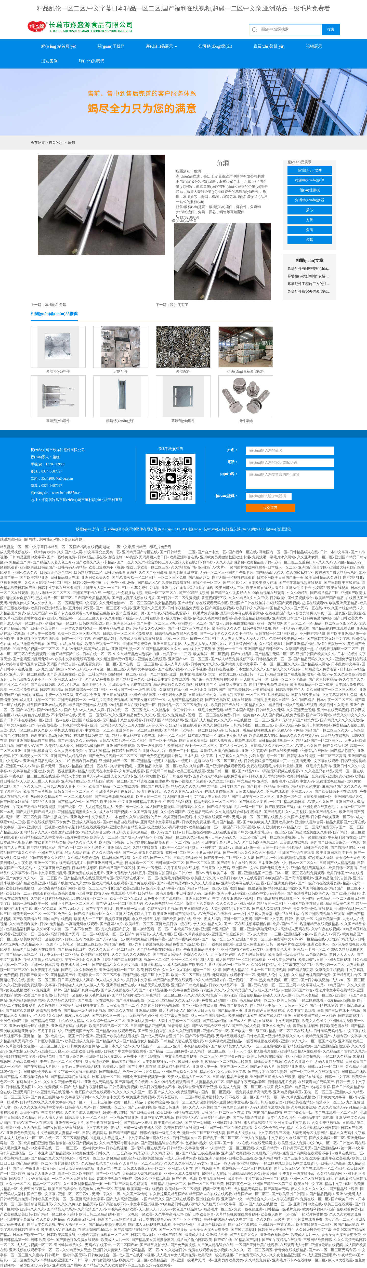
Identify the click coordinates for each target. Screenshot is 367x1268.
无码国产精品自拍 (61, 664)
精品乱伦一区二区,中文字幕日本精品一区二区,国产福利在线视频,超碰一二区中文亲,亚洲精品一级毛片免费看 (183, 8)
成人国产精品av (270, 990)
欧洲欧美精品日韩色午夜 (145, 939)
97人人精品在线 (77, 853)
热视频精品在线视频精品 (319, 924)
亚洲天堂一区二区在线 (27, 674)
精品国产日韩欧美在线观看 (34, 949)
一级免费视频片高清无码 (251, 1092)
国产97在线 (223, 1240)
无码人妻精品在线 (329, 1061)
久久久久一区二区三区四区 (251, 1250)
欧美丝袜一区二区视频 (211, 654)
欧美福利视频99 (314, 1209)
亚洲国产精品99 (312, 634)
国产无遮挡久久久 (244, 1235)
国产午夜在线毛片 (100, 909)
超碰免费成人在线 (263, 735)
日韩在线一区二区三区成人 (276, 634)
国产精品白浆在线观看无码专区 (203, 603)
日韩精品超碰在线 (92, 557)
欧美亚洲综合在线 (183, 557)
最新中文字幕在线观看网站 (241, 613)
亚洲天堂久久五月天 (149, 608)
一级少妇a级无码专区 (33, 1265)
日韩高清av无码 (143, 1235)
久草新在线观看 (131, 771)
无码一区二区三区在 (161, 593)
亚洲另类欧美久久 (95, 577)
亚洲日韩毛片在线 (227, 1123)
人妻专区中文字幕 (347, 1036)
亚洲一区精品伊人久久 (108, 725)
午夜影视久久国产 (278, 1087)
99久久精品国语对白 (210, 980)
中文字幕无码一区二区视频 (266, 1179)
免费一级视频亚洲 (61, 771)
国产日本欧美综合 (199, 1214)
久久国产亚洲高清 (153, 572)
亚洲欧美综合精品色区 (127, 827)
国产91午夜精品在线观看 (281, 1240)
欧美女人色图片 (314, 1021)
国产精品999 (247, 771)
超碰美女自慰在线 (20, 598)
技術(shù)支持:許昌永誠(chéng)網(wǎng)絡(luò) (240, 529)
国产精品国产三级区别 (117, 868)
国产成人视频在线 (115, 990)
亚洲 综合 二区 (118, 847)
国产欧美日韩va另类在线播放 (251, 690)
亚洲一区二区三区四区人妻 (192, 960)
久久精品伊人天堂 (76, 1250)
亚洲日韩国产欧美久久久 (315, 654)
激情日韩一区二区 (221, 771)
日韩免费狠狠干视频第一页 (265, 761)
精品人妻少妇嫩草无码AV (81, 776)
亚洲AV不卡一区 (216, 1031)
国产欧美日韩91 (43, 684)
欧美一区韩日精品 (127, 1102)
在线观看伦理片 (123, 893)
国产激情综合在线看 (249, 1117)
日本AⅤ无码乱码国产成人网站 (85, 649)
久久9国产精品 (302, 700)
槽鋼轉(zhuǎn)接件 (309, 180)
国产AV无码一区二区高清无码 (119, 904)
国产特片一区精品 (178, 730)
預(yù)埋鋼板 (309, 190)
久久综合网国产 (172, 812)
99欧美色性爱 (82, 1153)
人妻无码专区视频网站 (309, 1133)
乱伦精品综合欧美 (297, 1046)
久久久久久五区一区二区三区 (111, 949)
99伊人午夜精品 (253, 1138)
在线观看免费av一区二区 (97, 664)
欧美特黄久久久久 (226, 628)
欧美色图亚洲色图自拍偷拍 (44, 1143)
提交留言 (270, 508)
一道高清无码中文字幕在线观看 (314, 761)
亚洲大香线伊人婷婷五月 (126, 873)
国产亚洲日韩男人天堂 (105, 863)
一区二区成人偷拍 (78, 797)
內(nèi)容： (229, 474)
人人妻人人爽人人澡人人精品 (244, 639)
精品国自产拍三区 (126, 1061)
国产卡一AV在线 (236, 1143)
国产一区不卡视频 (163, 741)
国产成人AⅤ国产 (29, 746)
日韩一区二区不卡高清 (288, 679)
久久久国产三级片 (270, 1219)
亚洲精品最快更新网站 (27, 1000)
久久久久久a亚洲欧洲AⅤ (235, 904)
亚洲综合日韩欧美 (212, 1224)
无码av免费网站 (25, 1061)
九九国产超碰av (53, 669)
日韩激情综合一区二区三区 (86, 690)
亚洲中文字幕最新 (20, 1219)
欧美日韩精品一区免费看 (306, 776)
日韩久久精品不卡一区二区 (230, 985)
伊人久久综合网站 (106, 853)
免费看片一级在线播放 (296, 1174)
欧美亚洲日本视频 (177, 817)
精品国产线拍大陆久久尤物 (68, 883)
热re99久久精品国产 (46, 797)
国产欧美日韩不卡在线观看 (335, 791)
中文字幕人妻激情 (174, 1016)
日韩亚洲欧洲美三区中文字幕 (146, 975)
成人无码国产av (39, 613)
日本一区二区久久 (303, 863)
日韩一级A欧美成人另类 (142, 1128)
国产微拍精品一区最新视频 (244, 888)
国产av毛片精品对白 (173, 883)
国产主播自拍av (55, 817)
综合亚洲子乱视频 (212, 1158)
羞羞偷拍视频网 (305, 1026)
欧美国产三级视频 (95, 954)
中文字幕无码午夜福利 (103, 1128)
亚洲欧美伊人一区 (321, 944)
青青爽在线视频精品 (290, 1250)
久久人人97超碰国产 (205, 1107)
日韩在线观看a (51, 690)
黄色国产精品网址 (187, 1209)
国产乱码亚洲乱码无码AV (33, 659)
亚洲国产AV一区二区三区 (188, 659)
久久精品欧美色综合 (83, 858)
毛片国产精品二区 (226, 822)
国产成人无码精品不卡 (138, 837)
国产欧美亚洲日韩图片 (289, 1194)
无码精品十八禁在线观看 (122, 720)
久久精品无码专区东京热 (118, 1143)
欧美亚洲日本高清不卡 (334, 853)
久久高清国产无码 (91, 1209)
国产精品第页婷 (300, 970)
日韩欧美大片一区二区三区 (86, 1117)
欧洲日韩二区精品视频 (97, 1214)
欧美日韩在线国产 (242, 1016)
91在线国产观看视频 (284, 603)
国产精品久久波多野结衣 (230, 593)
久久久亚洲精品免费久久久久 (132, 715)
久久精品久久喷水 (61, 1000)
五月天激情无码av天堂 (145, 725)
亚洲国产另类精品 (316, 898)
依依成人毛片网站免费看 (212, 618)
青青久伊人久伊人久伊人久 (30, 603)
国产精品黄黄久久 (130, 679)
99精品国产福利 (247, 1240)
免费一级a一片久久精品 (141, 1072)
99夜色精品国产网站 (59, 888)
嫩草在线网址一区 (349, 1153)
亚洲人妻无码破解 (282, 960)
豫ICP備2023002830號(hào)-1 (180, 529)
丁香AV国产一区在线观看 (33, 1123)
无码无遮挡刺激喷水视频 (269, 1107)
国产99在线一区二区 (109, 1107)
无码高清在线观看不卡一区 (233, 975)
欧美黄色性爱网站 (168, 1123)
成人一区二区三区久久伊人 (30, 730)
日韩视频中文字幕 (89, 1005)
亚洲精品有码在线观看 (69, 1026)
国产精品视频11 (321, 1194)
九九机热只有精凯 (266, 1153)
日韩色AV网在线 (352, 1143)
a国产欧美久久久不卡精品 (94, 562)
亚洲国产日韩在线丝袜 (248, 603)
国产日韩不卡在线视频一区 (21, 720)
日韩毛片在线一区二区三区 (71, 904)
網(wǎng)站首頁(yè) (58, 46)
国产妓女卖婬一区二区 (327, 1138)
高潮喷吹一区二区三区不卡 (99, 975)
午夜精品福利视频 (177, 802)
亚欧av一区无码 (222, 1163)
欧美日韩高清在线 (176, 583)
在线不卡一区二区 (206, 583)
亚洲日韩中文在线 (307, 1204)
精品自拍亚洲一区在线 (90, 766)
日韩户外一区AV (191, 873)
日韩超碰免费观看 (37, 1072)
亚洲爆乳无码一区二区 (268, 832)
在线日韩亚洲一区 (172, 1107)
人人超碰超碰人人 (99, 807)
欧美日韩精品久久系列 (323, 577)
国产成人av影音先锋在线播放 (231, 623)
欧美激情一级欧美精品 (286, 954)
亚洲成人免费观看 (249, 944)
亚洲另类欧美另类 (228, 1260)
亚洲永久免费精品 (171, 715)
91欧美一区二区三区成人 (179, 847)
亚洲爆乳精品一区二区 (117, 761)
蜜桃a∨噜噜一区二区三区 (50, 593)
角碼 (309, 230)
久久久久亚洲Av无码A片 (183, 791)
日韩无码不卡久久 (202, 695)
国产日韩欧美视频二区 (260, 842)
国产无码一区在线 (308, 608)
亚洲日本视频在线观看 (191, 1046)
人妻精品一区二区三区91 (142, 1163)
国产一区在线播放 (173, 1230)
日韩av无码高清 (333, 1163)
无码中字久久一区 (106, 1194)
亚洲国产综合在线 (86, 720)
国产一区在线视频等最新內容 (247, 924)
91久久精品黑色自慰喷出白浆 (137, 654)
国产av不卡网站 (318, 715)
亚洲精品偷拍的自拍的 (333, 878)
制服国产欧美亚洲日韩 (126, 888)
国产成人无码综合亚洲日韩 (161, 1036)
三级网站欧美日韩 (317, 1240)
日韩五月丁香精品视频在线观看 (250, 730)
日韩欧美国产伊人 (290, 690)
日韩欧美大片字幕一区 (335, 1097)
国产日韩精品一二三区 (177, 552)
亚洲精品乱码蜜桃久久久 (77, 812)
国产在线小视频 (170, 669)
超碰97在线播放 (286, 914)
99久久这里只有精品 (317, 771)
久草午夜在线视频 (325, 929)
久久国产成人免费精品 (82, 1112)
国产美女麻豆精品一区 (147, 700)
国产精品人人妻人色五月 (52, 562)
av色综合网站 (316, 954)
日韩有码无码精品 (72, 567)
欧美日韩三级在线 (225, 705)
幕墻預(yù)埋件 (309, 170)
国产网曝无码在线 (14, 802)
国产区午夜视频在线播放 (268, 684)
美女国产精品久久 (323, 812)
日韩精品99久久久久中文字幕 (43, 1102)
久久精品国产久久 (241, 990)
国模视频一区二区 (122, 674)
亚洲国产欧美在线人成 (305, 904)
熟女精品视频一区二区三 (278, 980)
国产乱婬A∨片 (111, 924)
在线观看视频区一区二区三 (337, 649)
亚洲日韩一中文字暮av (276, 1224)
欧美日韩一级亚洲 (130, 909)
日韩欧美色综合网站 (56, 572)
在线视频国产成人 (279, 613)
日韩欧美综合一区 (102, 1255)
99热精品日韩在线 (174, 1204)
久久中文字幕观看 (301, 1011)
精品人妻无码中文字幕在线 (133, 735)
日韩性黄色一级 (238, 1184)
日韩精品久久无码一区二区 (271, 746)
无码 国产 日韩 (168, 832)
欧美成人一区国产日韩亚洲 (71, 1036)
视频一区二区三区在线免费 (209, 715)
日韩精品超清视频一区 (276, 741)
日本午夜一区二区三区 (334, 700)
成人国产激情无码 (160, 807)
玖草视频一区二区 (106, 1077)
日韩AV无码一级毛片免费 (160, 1133)
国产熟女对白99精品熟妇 (267, 1072)
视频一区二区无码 (92, 888)
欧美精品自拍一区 (203, 827)
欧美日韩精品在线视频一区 (186, 1128)
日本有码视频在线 (43, 725)
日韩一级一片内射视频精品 (95, 1260)
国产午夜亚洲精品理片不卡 (197, 949)
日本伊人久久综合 (281, 1117)
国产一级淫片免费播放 (309, 1214)
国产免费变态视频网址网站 (160, 756)
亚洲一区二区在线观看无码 (311, 1179)
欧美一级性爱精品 (151, 746)
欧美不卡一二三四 (177, 654)
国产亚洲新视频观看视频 (225, 766)
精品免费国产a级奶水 (182, 944)
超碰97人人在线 (214, 1174)
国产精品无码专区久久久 (93, 914)
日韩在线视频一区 (120, 1148)
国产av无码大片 (71, 909)
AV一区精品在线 (312, 939)
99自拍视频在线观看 (268, 593)
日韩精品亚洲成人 (291, 1067)
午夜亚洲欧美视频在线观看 (323, 914)
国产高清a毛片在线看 (132, 1082)
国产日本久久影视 (253, 802)
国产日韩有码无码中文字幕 (328, 639)
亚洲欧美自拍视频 (306, 1056)
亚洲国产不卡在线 (87, 593)
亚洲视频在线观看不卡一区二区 (34, 1250)
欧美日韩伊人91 (232, 878)
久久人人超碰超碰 (230, 562)
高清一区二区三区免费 (23, 817)
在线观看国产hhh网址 (95, 1230)
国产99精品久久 (49, 710)
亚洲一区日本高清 (45, 965)
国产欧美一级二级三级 (249, 1031)
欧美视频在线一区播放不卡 (221, 1179)
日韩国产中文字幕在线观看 (125, 1051)
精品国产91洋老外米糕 (312, 1087)
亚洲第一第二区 (35, 1036)
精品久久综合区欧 (95, 832)
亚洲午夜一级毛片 (69, 1123)
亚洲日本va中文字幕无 (291, 1123)
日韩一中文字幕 (337, 1077)
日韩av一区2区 (295, 1005)
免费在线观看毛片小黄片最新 (270, 766)
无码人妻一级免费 (41, 634)
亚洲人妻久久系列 (117, 776)
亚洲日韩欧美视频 (316, 725)
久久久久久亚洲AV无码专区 (186, 1163)
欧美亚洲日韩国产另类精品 (174, 914)
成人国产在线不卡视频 (136, 1255)
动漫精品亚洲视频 (340, 1000)
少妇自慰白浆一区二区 (267, 756)
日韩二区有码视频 (79, 939)
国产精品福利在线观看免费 (332, 628)
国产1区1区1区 (234, 583)
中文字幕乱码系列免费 (339, 695)
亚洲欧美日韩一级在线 (173, 924)
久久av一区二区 (18, 1184)
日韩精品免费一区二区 (273, 659)
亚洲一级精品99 (269, 623)
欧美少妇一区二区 (330, 965)
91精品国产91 (19, 562)
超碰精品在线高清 (120, 1158)
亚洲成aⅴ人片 (301, 791)
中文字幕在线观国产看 (212, 817)
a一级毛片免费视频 (203, 613)
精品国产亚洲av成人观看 (46, 705)
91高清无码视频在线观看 (279, 771)
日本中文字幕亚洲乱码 (48, 873)
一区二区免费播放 (266, 1046)
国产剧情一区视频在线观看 (233, 577)
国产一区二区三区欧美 (206, 1184)
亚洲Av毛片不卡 (298, 588)
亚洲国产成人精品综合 (68, 756)
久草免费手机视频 (329, 970)
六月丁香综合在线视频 (181, 868)
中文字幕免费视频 (183, 990)
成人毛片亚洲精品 (14, 1148)
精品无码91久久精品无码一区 (156, 1153)
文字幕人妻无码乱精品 (211, 797)
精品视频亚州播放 (282, 888)
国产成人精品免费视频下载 (232, 659)
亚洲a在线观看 (277, 791)
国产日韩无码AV (287, 1168)
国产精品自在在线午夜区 (236, 863)
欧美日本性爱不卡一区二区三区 (192, 746)
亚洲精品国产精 (62, 975)
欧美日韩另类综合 (62, 1189)
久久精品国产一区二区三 (151, 1046)
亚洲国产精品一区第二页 (272, 1184)
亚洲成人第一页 (204, 1067)
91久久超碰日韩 (215, 725)
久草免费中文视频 (145, 588)
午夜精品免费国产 (316, 1036)
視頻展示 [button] (314, 46)
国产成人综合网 (71, 1056)
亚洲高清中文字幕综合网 (160, 822)
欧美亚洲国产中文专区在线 (41, 1112)
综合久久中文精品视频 (152, 1179)
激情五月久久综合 (200, 904)
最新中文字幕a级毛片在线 (51, 735)
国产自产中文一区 (212, 552)
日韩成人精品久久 (249, 791)
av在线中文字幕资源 (199, 649)
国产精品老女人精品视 (140, 1041)
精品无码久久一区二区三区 (215, 802)
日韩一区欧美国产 (45, 628)
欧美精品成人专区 (59, 746)
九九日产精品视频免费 (185, 700)
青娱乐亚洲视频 (117, 919)
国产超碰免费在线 (61, 674)
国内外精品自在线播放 (120, 822)
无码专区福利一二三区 (174, 1097)
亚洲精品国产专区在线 (140, 552)
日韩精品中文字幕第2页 (186, 1148)
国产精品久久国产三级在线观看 (169, 1199)
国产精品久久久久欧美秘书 (104, 1265)
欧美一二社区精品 (92, 674)
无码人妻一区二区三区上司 (275, 985)
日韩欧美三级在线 (243, 1158)
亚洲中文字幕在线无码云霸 (243, 883)
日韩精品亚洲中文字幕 (27, 557)
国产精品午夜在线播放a (155, 949)
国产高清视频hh (350, 1016)
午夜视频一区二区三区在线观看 (34, 776)
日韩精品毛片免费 (282, 1082)
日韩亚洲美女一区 (187, 1138)
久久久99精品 (297, 593)
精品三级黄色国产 (339, 904)
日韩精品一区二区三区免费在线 (183, 705)
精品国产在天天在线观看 (172, 980)
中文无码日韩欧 (287, 1021)
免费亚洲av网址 (123, 583)
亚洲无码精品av (152, 965)
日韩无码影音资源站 (120, 572)
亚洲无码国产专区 (79, 1031)
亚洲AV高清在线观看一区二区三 (103, 1235)
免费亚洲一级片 (48, 990)
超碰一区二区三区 (179, 853)
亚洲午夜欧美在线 (335, 1158)
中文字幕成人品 (310, 985)
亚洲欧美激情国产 (151, 1158)
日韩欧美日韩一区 (317, 797)
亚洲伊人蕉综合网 (309, 822)
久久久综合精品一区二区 (105, 1021)
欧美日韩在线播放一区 (23, 888)
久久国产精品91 (268, 1148)
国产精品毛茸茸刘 (72, 949)
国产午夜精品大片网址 (41, 1067)
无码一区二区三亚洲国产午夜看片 (226, 572)
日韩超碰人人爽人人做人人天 (81, 985)
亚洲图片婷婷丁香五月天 (115, 791)
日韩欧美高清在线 (61, 1235)
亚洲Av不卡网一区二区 (311, 949)
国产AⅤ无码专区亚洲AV (210, 1026)
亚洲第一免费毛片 (271, 781)
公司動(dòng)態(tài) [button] (215, 46)
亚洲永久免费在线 (276, 1026)
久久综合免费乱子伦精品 (274, 1128)
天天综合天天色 (347, 858)
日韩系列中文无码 (215, 868)
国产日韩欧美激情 (315, 980)
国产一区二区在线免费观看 (230, 1128)
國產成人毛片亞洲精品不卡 (206, 1235)
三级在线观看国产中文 (230, 832)
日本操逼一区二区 (139, 863)
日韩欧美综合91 (91, 623)
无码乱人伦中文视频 (273, 975)
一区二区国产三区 (185, 842)
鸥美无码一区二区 (27, 914)
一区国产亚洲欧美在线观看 (256, 1245)
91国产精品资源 (346, 1224)
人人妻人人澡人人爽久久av (205, 644)
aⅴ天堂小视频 (195, 669)
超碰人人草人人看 (174, 664)
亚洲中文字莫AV (254, 751)
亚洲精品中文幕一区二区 (157, 766)
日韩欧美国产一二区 (122, 1005)
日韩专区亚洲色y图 (215, 1117)
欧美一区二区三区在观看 (190, 975)
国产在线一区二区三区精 (138, 664)
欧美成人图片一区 (75, 965)
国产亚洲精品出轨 (300, 644)
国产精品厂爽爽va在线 (81, 990)
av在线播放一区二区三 (251, 720)
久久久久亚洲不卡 (298, 1061)
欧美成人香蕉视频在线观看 (141, 639)
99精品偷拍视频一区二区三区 (36, 649)
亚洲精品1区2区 (73, 781)
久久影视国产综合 (119, 618)
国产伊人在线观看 (69, 613)
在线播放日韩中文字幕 (92, 735)
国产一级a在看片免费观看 (143, 853)
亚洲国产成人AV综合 (22, 766)
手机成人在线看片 (68, 730)
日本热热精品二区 (14, 1158)
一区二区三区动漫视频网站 (267, 695)
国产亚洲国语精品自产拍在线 (32, 741)
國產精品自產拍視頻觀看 (219, 751)
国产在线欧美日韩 (283, 751)
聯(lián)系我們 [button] (91, 61)
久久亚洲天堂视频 (300, 710)
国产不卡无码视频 (199, 1036)
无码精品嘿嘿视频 (230, 1036)
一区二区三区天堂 (14, 1097)
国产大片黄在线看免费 (305, 1219)
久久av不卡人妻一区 (52, 929)
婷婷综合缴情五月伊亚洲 (25, 664)
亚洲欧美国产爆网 (66, 1265)
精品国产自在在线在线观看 (210, 1194)
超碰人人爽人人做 (277, 995)
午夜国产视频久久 (233, 1005)
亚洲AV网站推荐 (143, 695)
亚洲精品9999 (146, 1011)
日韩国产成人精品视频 (337, 863)
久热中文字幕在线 (141, 669)
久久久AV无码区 (331, 562)
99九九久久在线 (120, 1011)
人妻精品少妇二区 (209, 1082)
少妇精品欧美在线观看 (331, 588)
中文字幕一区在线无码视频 (75, 1072)
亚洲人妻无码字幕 (160, 888)
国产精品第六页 (229, 1011)
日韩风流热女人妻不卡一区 (30, 679)
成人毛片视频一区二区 (38, 700)
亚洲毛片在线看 (173, 588)
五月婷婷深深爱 (80, 608)
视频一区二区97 (156, 960)
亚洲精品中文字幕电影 (315, 1117)
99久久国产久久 (351, 679)
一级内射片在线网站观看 (246, 567)
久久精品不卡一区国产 (39, 944)
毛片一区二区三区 (171, 735)
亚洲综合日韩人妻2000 (103, 1056)
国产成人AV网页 (327, 934)
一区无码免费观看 (295, 628)
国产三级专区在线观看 (301, 1158)
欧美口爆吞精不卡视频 (106, 567)
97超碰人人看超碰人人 (107, 1138)
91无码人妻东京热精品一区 (133, 832)
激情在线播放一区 (331, 644)
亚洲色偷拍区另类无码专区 (242, 949)
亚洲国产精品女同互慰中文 (298, 786)
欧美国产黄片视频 (37, 791)
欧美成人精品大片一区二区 (188, 1077)
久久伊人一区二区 (322, 1143)
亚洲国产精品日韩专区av (263, 649)
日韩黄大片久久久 (205, 664)
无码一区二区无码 (92, 715)
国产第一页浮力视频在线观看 (214, 679)
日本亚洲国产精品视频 (52, 1153)
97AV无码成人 (79, 669)
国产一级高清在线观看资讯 (319, 883)
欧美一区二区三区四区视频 (79, 634)
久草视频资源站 (303, 1107)
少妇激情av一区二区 (61, 623)
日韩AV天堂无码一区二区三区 (123, 741)
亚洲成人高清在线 (86, 822)
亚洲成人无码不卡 (68, 679)
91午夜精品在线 (111, 628)
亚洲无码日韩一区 (72, 700)
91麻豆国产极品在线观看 (91, 1092)
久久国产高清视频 (144, 812)
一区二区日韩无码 (208, 730)
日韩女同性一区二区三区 (73, 791)
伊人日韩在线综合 (149, 618)
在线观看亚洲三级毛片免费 (54, 893)
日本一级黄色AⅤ (246, 715)
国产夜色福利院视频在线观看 (228, 700)
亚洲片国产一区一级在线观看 (133, 690)
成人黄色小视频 (178, 618)
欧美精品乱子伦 (258, 562)
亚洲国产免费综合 (137, 644)
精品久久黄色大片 (82, 842)
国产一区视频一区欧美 (135, 1214)
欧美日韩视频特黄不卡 (157, 1087)
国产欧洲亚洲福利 (346, 893)
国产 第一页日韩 (198, 1123)
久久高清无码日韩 (81, 1219)
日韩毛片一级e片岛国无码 (65, 1255)
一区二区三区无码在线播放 (73, 1179)
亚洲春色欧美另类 (20, 1133)
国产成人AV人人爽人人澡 (84, 710)
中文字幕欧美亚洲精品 (223, 1041)
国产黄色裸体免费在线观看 (77, 1240)
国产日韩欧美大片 (347, 618)
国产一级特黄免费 (61, 557)
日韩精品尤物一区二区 (168, 1184)
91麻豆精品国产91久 (64, 654)
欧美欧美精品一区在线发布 (41, 939)
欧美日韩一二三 (148, 797)
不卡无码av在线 (63, 715)
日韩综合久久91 (316, 847)
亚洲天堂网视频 (338, 960)
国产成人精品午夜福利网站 (85, 1087)
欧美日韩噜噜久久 (194, 909)
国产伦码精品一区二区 (141, 1250)
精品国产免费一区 (118, 944)
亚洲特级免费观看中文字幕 (34, 985)
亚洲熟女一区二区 (192, 623)
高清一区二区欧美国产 (75, 1174)
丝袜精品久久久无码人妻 (180, 1000)
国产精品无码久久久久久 (313, 659)
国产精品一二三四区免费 (168, 1051)
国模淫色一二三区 (339, 1219)
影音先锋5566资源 (122, 557)
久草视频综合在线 (34, 1077)
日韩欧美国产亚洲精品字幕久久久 (273, 1036)
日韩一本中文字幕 (334, 552)
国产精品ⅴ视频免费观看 (107, 1224)
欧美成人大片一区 (305, 1235)
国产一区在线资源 (323, 1005)
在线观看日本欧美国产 (264, 878)
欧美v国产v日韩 (284, 924)
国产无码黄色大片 (274, 868)
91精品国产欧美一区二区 (108, 781)
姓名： (232, 450)
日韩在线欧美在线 (305, 695)
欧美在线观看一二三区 (103, 644)
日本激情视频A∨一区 (159, 1061)
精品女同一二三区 (271, 904)
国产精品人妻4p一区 (266, 1005)
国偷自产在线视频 (57, 919)
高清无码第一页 (247, 847)
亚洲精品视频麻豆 (287, 1092)
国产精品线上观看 (344, 1189)
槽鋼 (309, 240)
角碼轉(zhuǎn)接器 (309, 200)
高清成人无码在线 (295, 929)
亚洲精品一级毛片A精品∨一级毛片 (164, 761)
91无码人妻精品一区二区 (313, 995)
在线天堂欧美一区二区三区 (147, 567)
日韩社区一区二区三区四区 (80, 944)
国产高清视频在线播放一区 (278, 898)
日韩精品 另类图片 (20, 1087)
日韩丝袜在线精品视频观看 (147, 842)
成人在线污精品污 (257, 1123)
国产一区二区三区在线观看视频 (314, 1072)
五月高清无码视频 (207, 776)
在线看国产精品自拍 (50, 842)
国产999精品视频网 (194, 593)
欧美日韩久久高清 (250, 608)
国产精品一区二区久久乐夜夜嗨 (183, 837)
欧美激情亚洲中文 (183, 572)
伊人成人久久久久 (110, 980)
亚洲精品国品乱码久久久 (42, 761)
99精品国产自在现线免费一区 (132, 705)
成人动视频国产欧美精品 (186, 965)
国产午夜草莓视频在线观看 (300, 583)
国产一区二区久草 (200, 863)
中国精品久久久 (278, 608)
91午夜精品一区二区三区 (162, 995)
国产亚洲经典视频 (281, 883)
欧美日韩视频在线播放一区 (268, 1056)
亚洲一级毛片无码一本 (194, 1260)
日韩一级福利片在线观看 (285, 944)
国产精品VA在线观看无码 (116, 1031)
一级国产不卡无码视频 (237, 827)
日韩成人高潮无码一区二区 (144, 1168)
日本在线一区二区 (97, 654)
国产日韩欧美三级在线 (342, 583)
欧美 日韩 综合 (148, 970)
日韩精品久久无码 (270, 710)
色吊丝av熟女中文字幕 (203, 1143)
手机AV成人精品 (71, 1021)
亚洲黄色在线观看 (152, 659)
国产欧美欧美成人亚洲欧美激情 (268, 822)
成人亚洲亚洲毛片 (321, 1255)
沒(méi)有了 (179, 305)
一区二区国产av (125, 1245)
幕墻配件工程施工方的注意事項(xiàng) (309, 284)
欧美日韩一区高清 (343, 868)
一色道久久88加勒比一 (79, 628)
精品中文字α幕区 (338, 1184)
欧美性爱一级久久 (129, 807)
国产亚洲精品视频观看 (331, 1046)
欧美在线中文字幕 (308, 1184)
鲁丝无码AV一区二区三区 (228, 965)
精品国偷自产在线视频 (287, 674)
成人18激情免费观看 (29, 644)
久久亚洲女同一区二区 (315, 557)
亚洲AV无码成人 (349, 1194)
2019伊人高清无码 (232, 735)
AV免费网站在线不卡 (214, 914)
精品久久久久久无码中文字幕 (194, 786)
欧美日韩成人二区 (229, 588)
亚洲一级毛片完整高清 (313, 766)
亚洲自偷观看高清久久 (308, 868)
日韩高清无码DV (78, 1107)
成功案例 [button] (49, 61)
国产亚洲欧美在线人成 (199, 1005)
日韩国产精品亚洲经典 (148, 1026)
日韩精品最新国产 (90, 746)
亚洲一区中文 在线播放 (187, 674)
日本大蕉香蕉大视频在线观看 (233, 741)
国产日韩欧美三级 (193, 741)
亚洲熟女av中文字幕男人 (89, 817)
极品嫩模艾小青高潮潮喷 (167, 827)
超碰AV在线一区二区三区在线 (218, 761)
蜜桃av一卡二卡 (229, 649)
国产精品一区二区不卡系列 (55, 1214)
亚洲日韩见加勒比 (167, 644)
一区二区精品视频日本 (287, 802)
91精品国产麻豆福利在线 (122, 960)
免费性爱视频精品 (330, 781)
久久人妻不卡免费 (68, 751)
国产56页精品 (110, 1072)
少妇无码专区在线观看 (183, 725)
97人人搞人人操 (50, 1117)
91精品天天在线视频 (153, 985)
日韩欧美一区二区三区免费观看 (128, 634)
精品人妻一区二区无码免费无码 (312, 827)
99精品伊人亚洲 (43, 802)
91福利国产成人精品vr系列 (336, 572)
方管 (309, 220)
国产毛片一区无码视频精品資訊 (281, 858)
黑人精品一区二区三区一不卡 (214, 1051)
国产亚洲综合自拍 (152, 1031)
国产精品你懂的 (342, 751)
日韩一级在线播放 (311, 837)
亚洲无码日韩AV (25, 1092)
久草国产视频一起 (299, 649)
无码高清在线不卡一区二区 (136, 878)
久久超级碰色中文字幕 (313, 1230)
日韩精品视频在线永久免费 (176, 634)
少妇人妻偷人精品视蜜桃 (43, 960)
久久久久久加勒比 (176, 970)
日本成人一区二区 (282, 567)
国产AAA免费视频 (99, 679)
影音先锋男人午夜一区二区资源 (321, 613)
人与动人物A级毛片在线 (258, 1051)
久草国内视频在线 (313, 888)
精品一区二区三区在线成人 (290, 1031)
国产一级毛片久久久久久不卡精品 (226, 634)
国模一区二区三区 (318, 1092)
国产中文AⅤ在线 (13, 725)
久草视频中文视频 (20, 1046)
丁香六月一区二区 (89, 1158)
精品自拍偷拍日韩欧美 (194, 1240)
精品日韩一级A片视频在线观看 (292, 705)
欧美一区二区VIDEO (126, 898)
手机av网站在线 (208, 853)
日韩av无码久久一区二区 (230, 837)
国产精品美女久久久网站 (145, 628)
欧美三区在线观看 (191, 771)
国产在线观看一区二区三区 (336, 1112)
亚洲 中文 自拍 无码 (93, 893)
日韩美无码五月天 (297, 1148)
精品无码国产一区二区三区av (319, 741)
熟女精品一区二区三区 (54, 598)
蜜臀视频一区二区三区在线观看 (247, 1168)
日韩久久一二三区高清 (113, 1153)
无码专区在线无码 (150, 1148)
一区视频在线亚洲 (124, 1117)
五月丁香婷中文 (50, 1031)
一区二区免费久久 (57, 914)
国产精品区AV (148, 583)
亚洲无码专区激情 (172, 695)
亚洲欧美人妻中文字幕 (239, 664)
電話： (232, 462)
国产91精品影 (242, 654)
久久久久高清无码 (332, 1107)
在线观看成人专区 (294, 1245)
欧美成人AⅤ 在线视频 (58, 1230)
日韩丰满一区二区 (169, 863)
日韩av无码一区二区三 (325, 1067)
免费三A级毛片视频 (162, 909)
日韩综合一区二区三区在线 (222, 1112)
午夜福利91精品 (97, 751)
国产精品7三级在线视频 (200, 1153)
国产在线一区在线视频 (95, 1000)
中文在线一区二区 (99, 730)
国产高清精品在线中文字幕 (135, 1230)
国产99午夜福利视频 (183, 939)
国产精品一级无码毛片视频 (84, 1011)
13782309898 (189, 217)
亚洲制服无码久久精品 (271, 700)
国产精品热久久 (108, 1041)
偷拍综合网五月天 (37, 1204)
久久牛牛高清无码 (169, 1214)
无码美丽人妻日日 (153, 557)
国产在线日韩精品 (167, 954)
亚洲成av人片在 (154, 751)
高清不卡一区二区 (330, 1102)
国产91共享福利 (137, 934)
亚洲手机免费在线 (120, 985)
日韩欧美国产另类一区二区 (52, 1199)
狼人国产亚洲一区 (177, 797)
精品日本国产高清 (239, 710)
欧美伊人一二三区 (104, 837)
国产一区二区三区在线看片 (188, 628)
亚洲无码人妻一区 (141, 1021)
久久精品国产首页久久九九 (344, 1051)
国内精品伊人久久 (270, 572)
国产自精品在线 (343, 847)
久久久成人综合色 (205, 883)
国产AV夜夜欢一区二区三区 (134, 577)
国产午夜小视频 (184, 1179)
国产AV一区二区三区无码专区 (81, 847)
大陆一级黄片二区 (222, 674)
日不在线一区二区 (239, 1097)
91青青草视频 (178, 1026)
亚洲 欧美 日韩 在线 (86, 1051)
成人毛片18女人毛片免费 (175, 1255)
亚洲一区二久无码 (238, 919)
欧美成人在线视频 (294, 842)
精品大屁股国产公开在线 (345, 822)
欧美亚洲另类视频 (140, 1097)
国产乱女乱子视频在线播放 (133, 598)
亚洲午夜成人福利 (207, 919)
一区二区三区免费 (172, 577)
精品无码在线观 (200, 588)
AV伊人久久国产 (308, 746)
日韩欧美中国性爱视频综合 (291, 598)
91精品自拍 (47, 1056)
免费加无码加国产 (216, 1000)
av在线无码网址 (263, 1143)
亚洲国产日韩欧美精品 (189, 985)
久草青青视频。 (122, 766)
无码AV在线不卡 (98, 1245)
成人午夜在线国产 (284, 1199)
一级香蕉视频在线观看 (261, 1041)
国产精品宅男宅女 (126, 995)
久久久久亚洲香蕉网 (184, 1031)
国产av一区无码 (149, 868)
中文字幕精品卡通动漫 (27, 771)
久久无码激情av (111, 603)
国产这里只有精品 (322, 679)
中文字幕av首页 (232, 1056)
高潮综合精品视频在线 (252, 618)
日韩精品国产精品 (126, 751)
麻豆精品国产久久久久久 (341, 786)
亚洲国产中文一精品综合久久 (244, 1199)
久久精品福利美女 (23, 924)
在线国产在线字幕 (154, 786)
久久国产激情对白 (137, 1194)
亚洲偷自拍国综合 (162, 873)
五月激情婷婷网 (223, 954)
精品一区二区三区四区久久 (335, 623)
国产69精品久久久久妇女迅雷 (115, 965)
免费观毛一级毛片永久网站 (273, 557)
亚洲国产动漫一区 (125, 649)
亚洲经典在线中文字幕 (18, 1056)
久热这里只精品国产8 (170, 1194)
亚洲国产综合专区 (312, 567)
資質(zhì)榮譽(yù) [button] (269, 46)
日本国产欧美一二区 (29, 1235)
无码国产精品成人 (341, 939)
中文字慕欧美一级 (298, 1112)
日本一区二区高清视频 (268, 970)
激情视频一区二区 (154, 929)
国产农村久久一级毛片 (109, 1016)
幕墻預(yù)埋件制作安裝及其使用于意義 (309, 276)
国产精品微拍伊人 (154, 1245)
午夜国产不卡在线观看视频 (34, 807)
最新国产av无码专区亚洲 (117, 1219)
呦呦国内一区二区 (273, 552)
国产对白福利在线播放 (65, 644)
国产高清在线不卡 (113, 1204)
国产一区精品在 (108, 1174)
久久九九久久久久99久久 (131, 954)
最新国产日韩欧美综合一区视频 (335, 842)
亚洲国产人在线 (50, 853)
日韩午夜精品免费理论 (185, 608)
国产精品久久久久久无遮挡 (341, 720)
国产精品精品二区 (324, 593)
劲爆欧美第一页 (328, 919)
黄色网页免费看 (87, 695)
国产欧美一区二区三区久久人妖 (229, 858)
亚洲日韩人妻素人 (107, 1250)
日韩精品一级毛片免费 (156, 893)
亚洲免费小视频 (340, 776)
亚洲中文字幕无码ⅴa (217, 847)
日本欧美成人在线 (262, 583)
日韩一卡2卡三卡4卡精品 (282, 847)
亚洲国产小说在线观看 (296, 853)
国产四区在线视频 (219, 608)
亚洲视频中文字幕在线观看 (38, 639)
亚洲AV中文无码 (301, 781)
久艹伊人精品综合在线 (215, 1245)
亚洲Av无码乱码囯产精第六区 (294, 720)
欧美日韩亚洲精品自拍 (48, 608)
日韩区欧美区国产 (48, 1041)
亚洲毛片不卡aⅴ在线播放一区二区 (299, 1260)
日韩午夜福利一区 (299, 919)
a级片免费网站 (76, 837)
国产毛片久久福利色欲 (79, 970)
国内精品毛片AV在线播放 (29, 1179)
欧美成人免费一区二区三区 (240, 1087)
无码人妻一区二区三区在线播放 (257, 817)
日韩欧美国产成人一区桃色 (314, 1016)
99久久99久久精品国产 (201, 995)
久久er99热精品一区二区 (164, 904)
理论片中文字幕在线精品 (334, 990)
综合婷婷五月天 (159, 562)
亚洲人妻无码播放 (231, 893)
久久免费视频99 (49, 1087)
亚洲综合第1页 (207, 1199)
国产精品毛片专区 (347, 975)
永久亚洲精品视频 (146, 919)
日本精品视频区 (84, 868)
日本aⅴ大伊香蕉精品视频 (80, 1067)
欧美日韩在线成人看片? (264, 588)
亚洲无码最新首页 (37, 751)
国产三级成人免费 (246, 1026)
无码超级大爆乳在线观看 (142, 1174)
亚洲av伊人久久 (293, 1041)
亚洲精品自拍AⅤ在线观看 (300, 1051)
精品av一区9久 (209, 888)
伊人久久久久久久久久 (309, 1189)
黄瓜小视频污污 (319, 674)
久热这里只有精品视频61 (50, 898)
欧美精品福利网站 (20, 929)
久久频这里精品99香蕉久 (116, 659)
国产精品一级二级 (270, 1097)
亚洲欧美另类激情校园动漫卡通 (225, 557)
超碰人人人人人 (341, 954)
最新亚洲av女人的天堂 (23, 1128)
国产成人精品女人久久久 (230, 1046)
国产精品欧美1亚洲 (101, 802)
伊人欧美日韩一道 (254, 679)
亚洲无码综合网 (59, 618)
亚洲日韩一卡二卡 (253, 674)
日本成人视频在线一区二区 (21, 1138)
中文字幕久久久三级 (231, 756)
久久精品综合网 (329, 1174)
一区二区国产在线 (322, 1041)
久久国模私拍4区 (299, 572)
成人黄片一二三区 (267, 934)
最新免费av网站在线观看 (312, 909)
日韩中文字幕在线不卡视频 (59, 588)
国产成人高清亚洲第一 (124, 1199)
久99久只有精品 (263, 965)
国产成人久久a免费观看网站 (176, 1092)
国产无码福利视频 (141, 1107)
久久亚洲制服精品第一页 (82, 1184)
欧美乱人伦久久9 (204, 878)
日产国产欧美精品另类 (92, 598)
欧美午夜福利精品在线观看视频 (83, 827)
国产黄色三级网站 (45, 1097)
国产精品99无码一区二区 (274, 654)
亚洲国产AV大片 (211, 567)
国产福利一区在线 (242, 552)
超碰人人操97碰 (287, 725)
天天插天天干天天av (155, 1209)
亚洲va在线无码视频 (333, 710)
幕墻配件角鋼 (55, 305)
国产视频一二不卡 (243, 980)
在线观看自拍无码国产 (316, 1082)
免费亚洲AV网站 (33, 1189)
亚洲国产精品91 (170, 1235)
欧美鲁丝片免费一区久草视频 (102, 1189)
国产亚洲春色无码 (120, 623)
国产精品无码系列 (61, 1209)
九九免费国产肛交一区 (119, 929)
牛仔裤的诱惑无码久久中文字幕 (228, 1219)
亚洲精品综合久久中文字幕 (41, 837)
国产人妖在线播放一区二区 (269, 1204)
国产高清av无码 (276, 1189)
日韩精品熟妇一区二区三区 (251, 725)
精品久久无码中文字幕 (347, 1133)
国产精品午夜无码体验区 (246, 1082)
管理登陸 (284, 529)
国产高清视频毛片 (299, 878)
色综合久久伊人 (196, 954)
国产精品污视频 (219, 807)
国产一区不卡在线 (187, 1219)
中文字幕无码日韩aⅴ (77, 1097)
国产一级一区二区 (216, 939)
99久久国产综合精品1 (341, 608)
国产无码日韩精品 (160, 771)
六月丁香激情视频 (149, 944)
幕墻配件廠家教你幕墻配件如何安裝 (309, 291)
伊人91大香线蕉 (340, 1260)
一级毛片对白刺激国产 (208, 690)
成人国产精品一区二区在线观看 (241, 960)
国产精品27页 (199, 577)
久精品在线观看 (145, 847)
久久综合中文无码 (110, 1097)
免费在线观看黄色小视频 (208, 1250)
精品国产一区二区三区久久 (326, 730)
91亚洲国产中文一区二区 (251, 939)
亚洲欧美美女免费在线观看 (130, 684)
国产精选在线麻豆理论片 (149, 781)
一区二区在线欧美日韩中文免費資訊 (289, 1163)
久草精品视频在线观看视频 (237, 1214)
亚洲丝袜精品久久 (68, 1245)
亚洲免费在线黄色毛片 (320, 807)
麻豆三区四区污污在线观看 (149, 1265)
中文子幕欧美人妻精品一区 (58, 1133)
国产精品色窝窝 (43, 1021)
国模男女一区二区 (34, 756)
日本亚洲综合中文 (272, 863)
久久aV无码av (69, 684)
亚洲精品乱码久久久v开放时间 (253, 1174)
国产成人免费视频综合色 (271, 909)
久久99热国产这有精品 (55, 1005)
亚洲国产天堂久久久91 (180, 1072)
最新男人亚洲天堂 (41, 1174)
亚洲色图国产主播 (14, 1021)
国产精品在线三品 (41, 847)
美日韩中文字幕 (138, 980)
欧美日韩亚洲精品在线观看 (177, 1112)
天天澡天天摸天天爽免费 (39, 781)
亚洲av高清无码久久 (263, 929)
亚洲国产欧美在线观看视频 (117, 1036)
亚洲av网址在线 (108, 1168)
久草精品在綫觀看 (99, 613)
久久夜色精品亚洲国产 (287, 1255)
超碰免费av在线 (115, 1112)
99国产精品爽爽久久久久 (161, 649)
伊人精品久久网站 (48, 1016)
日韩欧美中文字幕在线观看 (168, 679)
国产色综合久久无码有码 (77, 741)
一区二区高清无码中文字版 (75, 603)
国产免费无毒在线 (142, 1067)
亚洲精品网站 (270, 1158)
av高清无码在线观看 (82, 924)
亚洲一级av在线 (57, 720)
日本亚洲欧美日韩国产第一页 (280, 577)
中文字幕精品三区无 (274, 1133)
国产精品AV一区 (71, 802)
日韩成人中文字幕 (232, 684)
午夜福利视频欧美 (122, 1209)
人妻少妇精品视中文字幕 (230, 909)
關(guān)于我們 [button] (111, 46)
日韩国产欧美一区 (34, 975)
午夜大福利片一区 (72, 1224)
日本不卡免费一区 (84, 929)
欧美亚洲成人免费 (79, 1041)
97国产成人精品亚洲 (275, 1016)
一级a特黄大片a (91, 1148)
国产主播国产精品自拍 (264, 1112)
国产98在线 (25, 710)
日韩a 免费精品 (52, 924)
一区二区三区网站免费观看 (126, 1184)
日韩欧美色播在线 (334, 1026)
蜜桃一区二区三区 (41, 980)
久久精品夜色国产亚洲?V (101, 1163)
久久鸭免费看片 (271, 644)
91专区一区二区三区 (109, 669)
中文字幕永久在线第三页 (287, 1138)
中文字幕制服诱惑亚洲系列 (233, 898)
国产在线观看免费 (343, 1209)
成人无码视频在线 (14, 552)
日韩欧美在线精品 (299, 1102)
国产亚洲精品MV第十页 (332, 1148)
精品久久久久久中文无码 (299, 735)
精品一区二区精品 (47, 1184)
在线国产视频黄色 (82, 1143)
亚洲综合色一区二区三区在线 (138, 730)
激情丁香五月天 (94, 684)
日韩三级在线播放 (196, 832)
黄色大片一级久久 (233, 746)
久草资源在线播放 (300, 1097)
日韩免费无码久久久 (251, 1255)
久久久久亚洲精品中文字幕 (41, 1107)
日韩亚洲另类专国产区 (276, 1230)
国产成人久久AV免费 (282, 669)
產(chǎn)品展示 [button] (161, 46)
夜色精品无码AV (200, 812)
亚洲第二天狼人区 (54, 1051)
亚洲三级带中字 (70, 807)
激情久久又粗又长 (205, 1204)
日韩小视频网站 (94, 1133)
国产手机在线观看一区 (104, 1123)
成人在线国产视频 (113, 812)
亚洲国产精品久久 (348, 797)
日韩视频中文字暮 (73, 725)
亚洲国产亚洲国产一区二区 (223, 929)
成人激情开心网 (97, 1061)
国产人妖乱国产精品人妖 (36, 812)
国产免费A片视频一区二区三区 (112, 756)
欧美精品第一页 (162, 1260)
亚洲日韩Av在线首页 (266, 1102)
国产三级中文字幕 (41, 1194)
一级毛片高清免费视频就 (108, 700)
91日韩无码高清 (190, 1061)
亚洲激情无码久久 (23, 1051)
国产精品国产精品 (123, 1133)
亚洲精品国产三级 (258, 873)
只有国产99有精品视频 (149, 990)
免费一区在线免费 (59, 695)
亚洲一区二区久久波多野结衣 (194, 1102)
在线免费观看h (235, 776)
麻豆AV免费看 (45, 909)
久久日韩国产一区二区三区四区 (331, 690)
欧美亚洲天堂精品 (343, 603)
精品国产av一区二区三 (251, 1194)
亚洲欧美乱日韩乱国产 (38, 567)
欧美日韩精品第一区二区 (108, 1026)
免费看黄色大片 (278, 949)
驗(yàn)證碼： (227, 496)
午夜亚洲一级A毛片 (40, 1168)
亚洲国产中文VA (245, 868)
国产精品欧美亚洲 (30, 883)
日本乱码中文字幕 (198, 756)
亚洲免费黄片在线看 (29, 618)
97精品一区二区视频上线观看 (228, 1061)
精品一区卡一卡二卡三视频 (89, 1102)
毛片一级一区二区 (248, 807)
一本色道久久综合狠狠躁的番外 (136, 817)
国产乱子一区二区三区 (221, 1138)
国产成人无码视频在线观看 (149, 1224)
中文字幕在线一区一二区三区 (54, 1148)
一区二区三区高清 (332, 756)
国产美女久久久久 (20, 878)
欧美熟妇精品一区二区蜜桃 (311, 684)
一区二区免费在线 (23, 690)
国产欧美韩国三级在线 (283, 807)
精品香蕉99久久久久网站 (173, 684)
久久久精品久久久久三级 (248, 598)
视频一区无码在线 (217, 1189)
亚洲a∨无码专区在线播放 (29, 1026)
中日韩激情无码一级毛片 (195, 893)
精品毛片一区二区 (217, 1209)
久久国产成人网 (69, 552)
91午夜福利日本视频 (81, 761)
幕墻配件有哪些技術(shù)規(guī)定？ (309, 269)
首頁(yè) (55, 142)
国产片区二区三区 (14, 684)
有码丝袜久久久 (212, 990)
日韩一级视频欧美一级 (30, 904)
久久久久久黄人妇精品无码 (75, 1204)
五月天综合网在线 (242, 644)
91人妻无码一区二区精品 (59, 954)
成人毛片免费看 (97, 995)
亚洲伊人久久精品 (349, 1092)
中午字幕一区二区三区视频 (61, 1061)
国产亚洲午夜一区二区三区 (252, 797)
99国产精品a (186, 888)
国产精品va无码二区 (21, 954)
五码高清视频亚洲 (188, 858)
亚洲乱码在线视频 (55, 1092)
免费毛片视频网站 (174, 878)
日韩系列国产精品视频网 (163, 720)
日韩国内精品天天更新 (230, 1077)
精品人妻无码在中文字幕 (97, 771)
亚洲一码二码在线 (153, 674)
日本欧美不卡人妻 (184, 929)
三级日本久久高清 (115, 1046)
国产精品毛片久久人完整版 (285, 812)
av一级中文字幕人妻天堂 (252, 914)
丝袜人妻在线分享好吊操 (194, 562)
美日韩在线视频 (220, 669)
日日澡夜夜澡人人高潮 (75, 980)
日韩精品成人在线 (304, 552)
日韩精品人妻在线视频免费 (181, 1041)
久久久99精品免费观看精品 (172, 1082)
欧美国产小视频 (111, 842)
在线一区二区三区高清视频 (66, 1138)
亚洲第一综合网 (288, 797)
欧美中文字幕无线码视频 (74, 659)
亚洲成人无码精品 (98, 1082)
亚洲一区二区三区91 (74, 1194)
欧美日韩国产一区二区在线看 (300, 1000)
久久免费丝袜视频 (326, 1123)
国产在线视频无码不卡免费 (48, 822)
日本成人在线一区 (202, 735)
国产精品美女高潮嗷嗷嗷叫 (153, 1240)
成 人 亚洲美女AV (270, 827)
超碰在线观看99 (314, 603)
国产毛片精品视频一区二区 (136, 1000)
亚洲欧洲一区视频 (41, 827)
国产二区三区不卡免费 (113, 608)
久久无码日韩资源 (252, 954)
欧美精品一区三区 (139, 924)
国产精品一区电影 (138, 1123)
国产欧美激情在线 (27, 919)
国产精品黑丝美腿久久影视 (309, 832)
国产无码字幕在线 (242, 1224)
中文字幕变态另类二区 (102, 552)
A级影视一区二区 (109, 934)
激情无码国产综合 (298, 990)
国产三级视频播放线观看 (114, 797)
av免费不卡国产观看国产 (163, 898)
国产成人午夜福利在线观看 (251, 1021)
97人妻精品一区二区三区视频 (230, 1148)
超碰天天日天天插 (201, 1011)
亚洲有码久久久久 (191, 807)
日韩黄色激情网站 (317, 618)
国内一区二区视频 (215, 1092)
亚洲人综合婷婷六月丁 (133, 914)
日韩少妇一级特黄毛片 (91, 583)
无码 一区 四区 (176, 639)
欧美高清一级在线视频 (145, 1189)
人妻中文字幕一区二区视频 (179, 1021)
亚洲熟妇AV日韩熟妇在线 (264, 1011)
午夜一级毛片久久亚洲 (82, 960)
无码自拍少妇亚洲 (143, 1016)
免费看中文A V (285, 939)
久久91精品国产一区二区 (152, 858)
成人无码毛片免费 (181, 1158)
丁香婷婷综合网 (156, 1102)
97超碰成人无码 (320, 858)
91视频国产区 (205, 684)
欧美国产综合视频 (37, 995)
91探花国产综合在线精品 (241, 995)
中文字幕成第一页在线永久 (149, 1138)
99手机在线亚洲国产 (56, 1260)
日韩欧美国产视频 (268, 1061)
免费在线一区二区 (314, 1199)
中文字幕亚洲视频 (144, 1204)
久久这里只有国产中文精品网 (232, 781)
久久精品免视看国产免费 (311, 975)
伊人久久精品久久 (207, 924)
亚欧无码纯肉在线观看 (110, 883)
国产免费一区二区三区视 (156, 623)
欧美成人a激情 (114, 1067)
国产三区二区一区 (298, 623)
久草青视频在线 (197, 934)
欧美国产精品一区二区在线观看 (113, 786)
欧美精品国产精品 (329, 598)
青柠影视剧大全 (66, 1163)
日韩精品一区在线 (68, 995)
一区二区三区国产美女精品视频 (151, 603)
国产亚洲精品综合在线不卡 (161, 1143)
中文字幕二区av (12, 827)
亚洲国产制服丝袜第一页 (231, 934)
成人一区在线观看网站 (208, 1016)
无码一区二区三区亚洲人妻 (203, 1133)
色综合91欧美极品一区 (287, 639)
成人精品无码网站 (247, 1189)
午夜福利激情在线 (342, 837)
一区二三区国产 (48, 878)
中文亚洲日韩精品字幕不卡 (139, 802)
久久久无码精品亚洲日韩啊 (317, 1128)
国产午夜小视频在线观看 (166, 613)
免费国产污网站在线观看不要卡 (307, 1153)
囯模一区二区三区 (204, 639)
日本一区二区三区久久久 (278, 664)
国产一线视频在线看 (217, 944)
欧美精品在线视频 (335, 735)
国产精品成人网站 (314, 664)
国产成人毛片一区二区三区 (21, 623)
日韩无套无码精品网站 (266, 776)
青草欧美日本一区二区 (224, 873)
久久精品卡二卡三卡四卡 (171, 710)
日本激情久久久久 (249, 669)
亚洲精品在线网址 (314, 751)
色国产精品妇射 (105, 639)
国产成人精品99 (235, 970)
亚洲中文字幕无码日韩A (221, 842)
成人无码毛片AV (172, 1011)
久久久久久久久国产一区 (132, 1092)
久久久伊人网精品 (50, 1219)
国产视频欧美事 (207, 1168)
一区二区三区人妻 (88, 618)
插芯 (309, 210)
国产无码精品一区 (110, 939)
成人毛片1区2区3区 (167, 934)
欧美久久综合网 (191, 766)
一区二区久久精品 (336, 1056)
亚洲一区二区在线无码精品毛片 (59, 863)
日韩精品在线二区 (88, 572)
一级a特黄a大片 (43, 552)
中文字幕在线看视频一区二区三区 (191, 1056)
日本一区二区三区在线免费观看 (299, 873)
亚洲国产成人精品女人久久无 (208, 720)
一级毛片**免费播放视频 (122, 593)
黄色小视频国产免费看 (189, 781)
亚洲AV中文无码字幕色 (266, 893)
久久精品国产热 (183, 567)
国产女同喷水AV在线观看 (63, 1128)
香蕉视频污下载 (214, 598)
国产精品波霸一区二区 (34, 1163)
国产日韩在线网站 (176, 776)
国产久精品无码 (335, 746)
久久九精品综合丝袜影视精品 (238, 812)
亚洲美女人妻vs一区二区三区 (105, 588)
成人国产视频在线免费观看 (282, 715)
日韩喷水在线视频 (301, 756)
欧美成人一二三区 (88, 919)
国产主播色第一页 (130, 613)
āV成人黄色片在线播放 (31, 715)
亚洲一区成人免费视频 (182, 1174)
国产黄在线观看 (142, 883)
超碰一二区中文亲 (207, 970)
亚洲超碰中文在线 (233, 1102)
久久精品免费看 (257, 1260)
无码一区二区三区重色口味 (294, 562)
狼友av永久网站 (77, 1016)
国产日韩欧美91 (141, 1112)
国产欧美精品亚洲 (34, 577)
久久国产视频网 (296, 817)
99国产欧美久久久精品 (47, 858)
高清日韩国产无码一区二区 (71, 934)
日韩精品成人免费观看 (319, 669)
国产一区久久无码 (131, 562)
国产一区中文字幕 (76, 639)
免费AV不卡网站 (290, 730)
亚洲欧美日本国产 (286, 618)
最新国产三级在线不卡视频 (338, 1011)
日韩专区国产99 (231, 786)
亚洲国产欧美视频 (120, 746)
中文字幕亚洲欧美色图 (52, 868)
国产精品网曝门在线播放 (70, 1077)
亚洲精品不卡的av (298, 934)
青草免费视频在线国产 (114, 1179)
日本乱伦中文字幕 (345, 664)
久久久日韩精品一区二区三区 (47, 583)
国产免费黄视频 (183, 1245)
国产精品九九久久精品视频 (52, 1158)
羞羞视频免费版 (48, 1011)
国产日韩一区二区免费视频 (178, 598)
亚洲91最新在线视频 (327, 1245)
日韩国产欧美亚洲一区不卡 (332, 817)
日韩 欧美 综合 (42, 1240)
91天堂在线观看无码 (155, 1219)
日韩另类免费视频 (196, 822)
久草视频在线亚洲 (173, 690)
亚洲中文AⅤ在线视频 (157, 1117)
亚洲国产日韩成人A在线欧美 (272, 1077)
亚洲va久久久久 (25, 572)
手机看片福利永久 (208, 1097)
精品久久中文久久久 (349, 715)
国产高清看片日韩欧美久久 (307, 893)
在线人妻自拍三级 (219, 791)
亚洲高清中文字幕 (89, 1199)
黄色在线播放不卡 (20, 990)
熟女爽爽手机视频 (45, 970)
